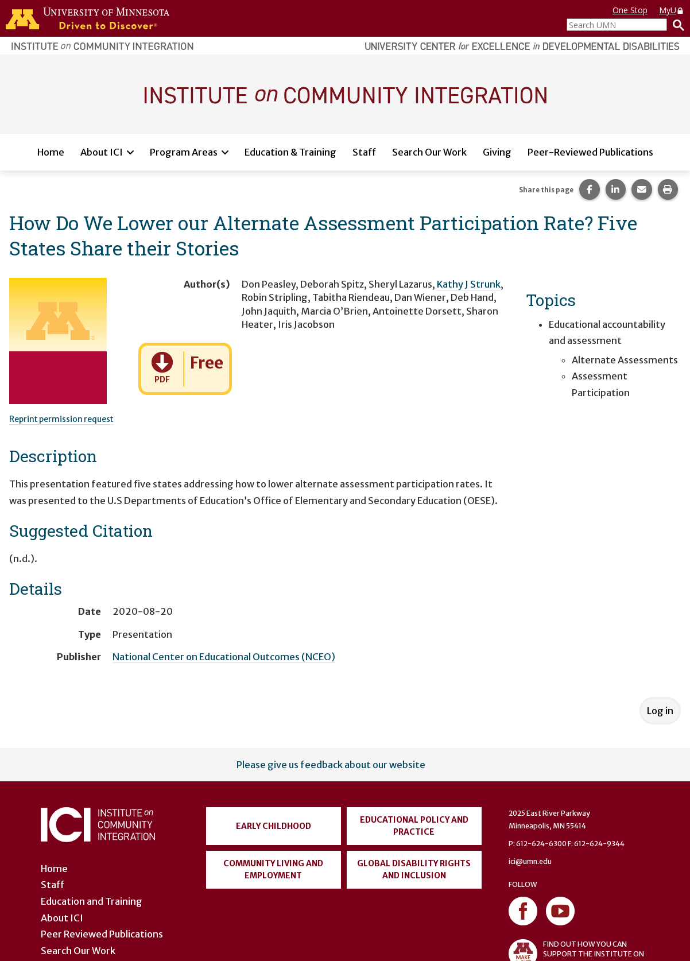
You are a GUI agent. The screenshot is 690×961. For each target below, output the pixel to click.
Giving (497, 152)
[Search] (675, 24)
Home (50, 152)
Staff (364, 152)
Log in (660, 710)
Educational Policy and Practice (414, 826)
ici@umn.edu (530, 861)
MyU (671, 10)
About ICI (101, 152)
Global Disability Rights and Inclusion (414, 869)
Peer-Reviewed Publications (590, 152)
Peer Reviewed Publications (102, 934)
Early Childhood (273, 826)
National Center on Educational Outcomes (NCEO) (224, 656)
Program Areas (184, 152)
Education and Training (91, 901)
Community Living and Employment (273, 869)
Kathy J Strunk (469, 284)
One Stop (630, 10)
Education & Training (290, 152)
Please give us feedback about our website (331, 764)
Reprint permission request (61, 419)
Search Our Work (429, 152)
